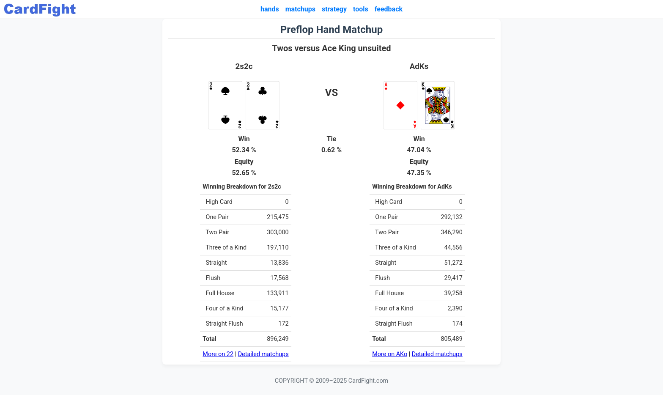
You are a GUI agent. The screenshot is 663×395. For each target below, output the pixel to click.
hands (269, 9)
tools (360, 9)
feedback (389, 9)
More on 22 (218, 354)
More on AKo (389, 354)
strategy (334, 9)
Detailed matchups (263, 354)
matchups (300, 9)
